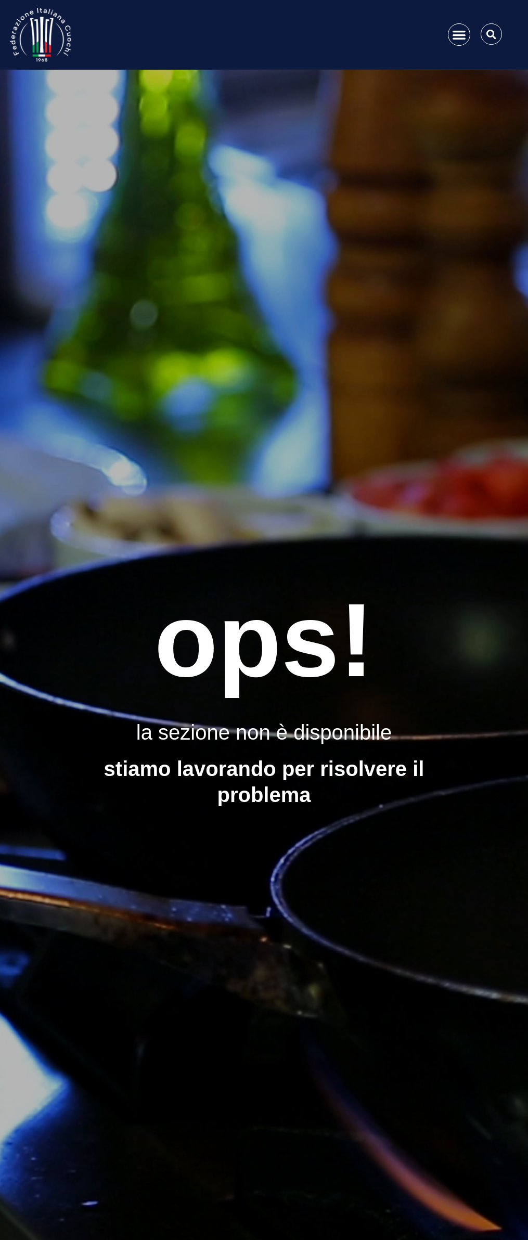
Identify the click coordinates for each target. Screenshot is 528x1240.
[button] (459, 34)
